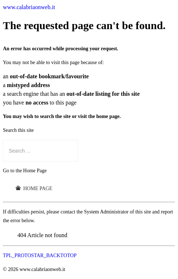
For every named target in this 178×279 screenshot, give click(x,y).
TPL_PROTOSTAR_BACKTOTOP (40, 255)
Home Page (34, 188)
